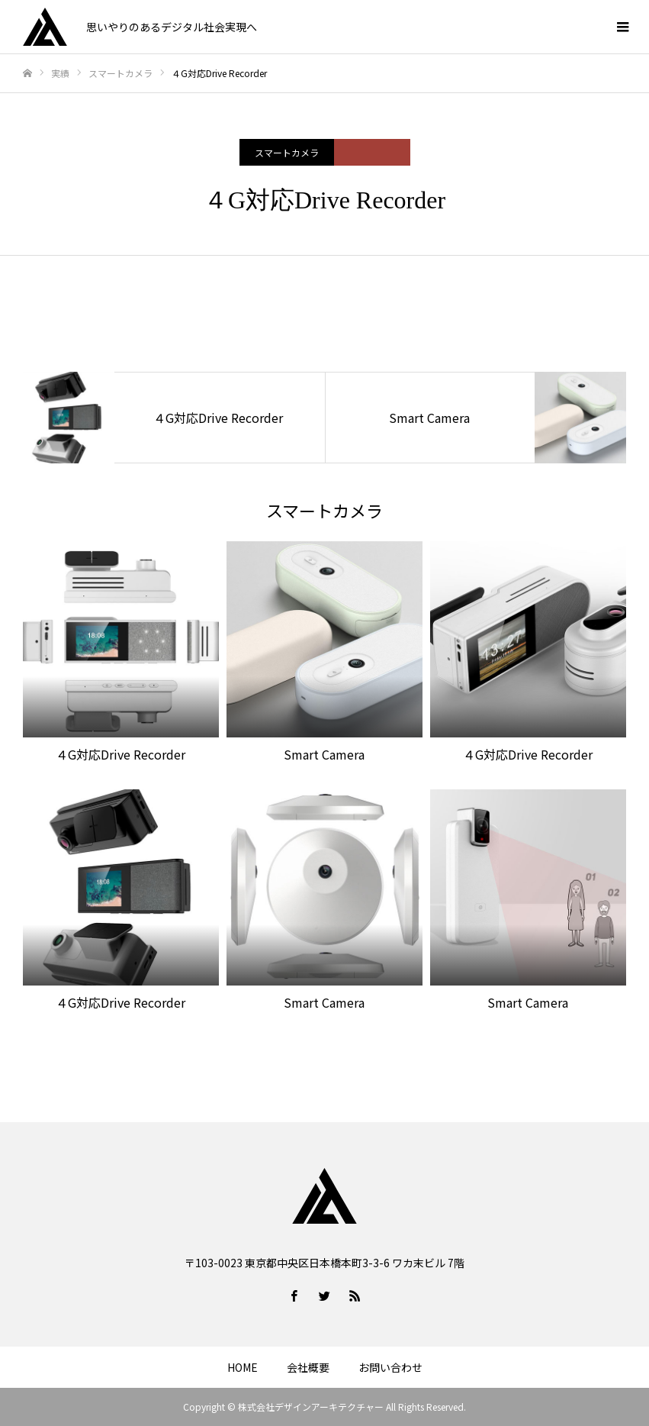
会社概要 (308, 1367)
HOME (242, 1367)
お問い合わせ (390, 1367)
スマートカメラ (287, 152)
